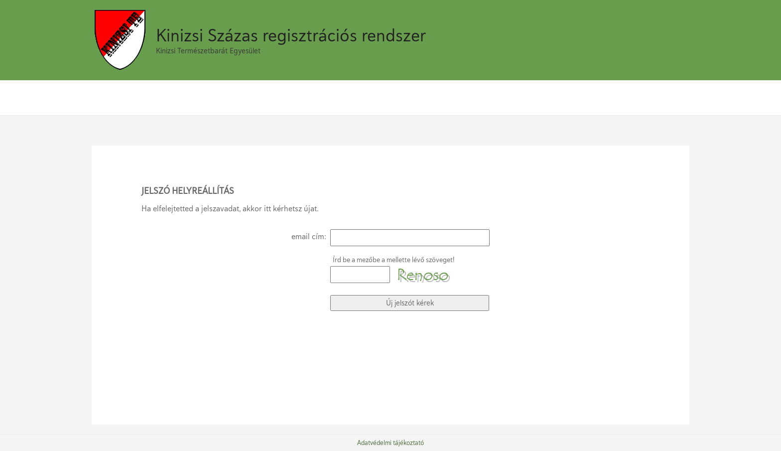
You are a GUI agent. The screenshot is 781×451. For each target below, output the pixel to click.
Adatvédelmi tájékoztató (390, 443)
